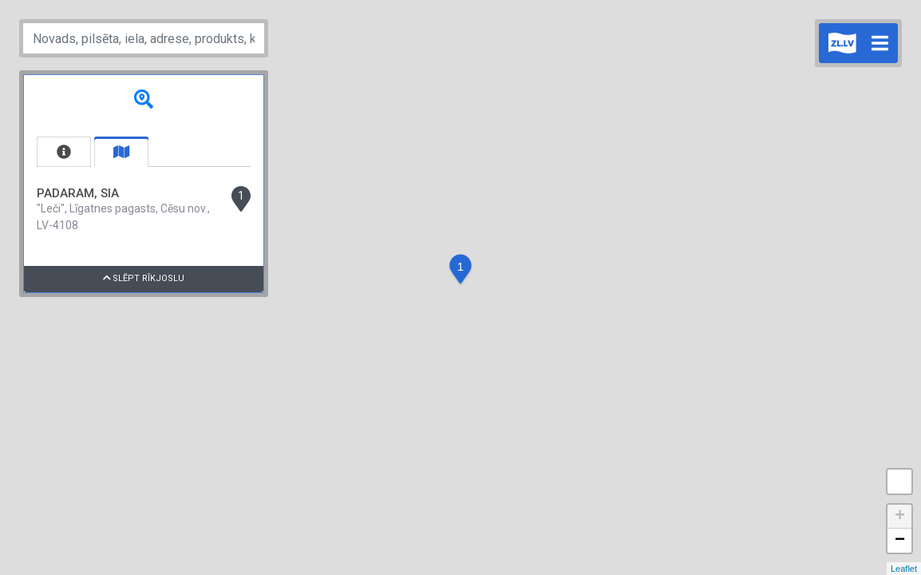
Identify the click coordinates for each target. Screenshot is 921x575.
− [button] (900, 541)
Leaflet (904, 568)
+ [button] (900, 517)
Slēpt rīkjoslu (144, 278)
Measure (899, 482)
